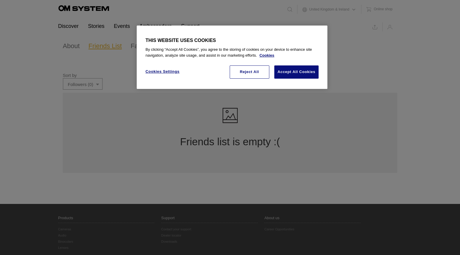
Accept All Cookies (296, 72)
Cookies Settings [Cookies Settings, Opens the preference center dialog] (163, 71)
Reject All (249, 72)
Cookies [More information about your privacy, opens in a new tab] (266, 55)
